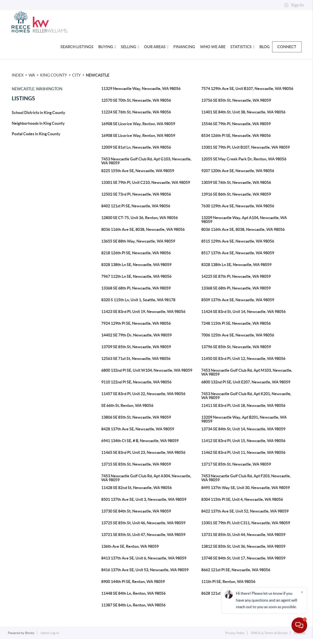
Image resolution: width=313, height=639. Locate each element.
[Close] (302, 592)
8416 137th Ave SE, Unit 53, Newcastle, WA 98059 (145, 570)
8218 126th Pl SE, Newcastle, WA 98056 (136, 253)
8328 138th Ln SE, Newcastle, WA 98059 (136, 265)
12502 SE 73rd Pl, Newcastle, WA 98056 (136, 194)
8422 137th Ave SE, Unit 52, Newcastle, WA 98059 (245, 511)
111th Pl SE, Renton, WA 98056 (228, 581)
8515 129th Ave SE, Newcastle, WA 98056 (237, 241)
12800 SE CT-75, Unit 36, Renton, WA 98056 (139, 218)
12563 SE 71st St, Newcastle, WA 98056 (135, 358)
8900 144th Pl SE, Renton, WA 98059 (133, 581)
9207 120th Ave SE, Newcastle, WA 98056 (237, 171)
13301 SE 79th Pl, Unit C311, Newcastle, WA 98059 (245, 523)
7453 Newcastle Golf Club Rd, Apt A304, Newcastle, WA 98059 (146, 478)
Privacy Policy (235, 633)
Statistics (242, 47)
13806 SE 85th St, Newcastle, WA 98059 (136, 417)
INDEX (17, 75)
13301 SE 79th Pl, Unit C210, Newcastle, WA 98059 (145, 182)
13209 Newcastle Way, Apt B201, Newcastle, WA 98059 (244, 419)
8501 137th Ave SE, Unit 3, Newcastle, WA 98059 (143, 499)
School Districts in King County (38, 112)
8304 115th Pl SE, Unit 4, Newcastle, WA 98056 (242, 499)
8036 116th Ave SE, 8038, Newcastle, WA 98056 (143, 229)
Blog (264, 47)
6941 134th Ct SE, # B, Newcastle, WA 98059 (140, 441)
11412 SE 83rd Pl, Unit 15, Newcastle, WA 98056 (243, 441)
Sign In (294, 5)
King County (53, 75)
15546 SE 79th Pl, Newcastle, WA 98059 (236, 124)
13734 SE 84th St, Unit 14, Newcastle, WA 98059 (243, 429)
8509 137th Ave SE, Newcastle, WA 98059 (237, 300)
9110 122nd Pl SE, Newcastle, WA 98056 (136, 382)
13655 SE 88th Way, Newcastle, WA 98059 (138, 241)
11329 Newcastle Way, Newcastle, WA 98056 (140, 88)
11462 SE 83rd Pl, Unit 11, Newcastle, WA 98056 (243, 452)
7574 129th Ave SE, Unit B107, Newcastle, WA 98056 (247, 88)
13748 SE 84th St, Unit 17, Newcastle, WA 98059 (243, 558)
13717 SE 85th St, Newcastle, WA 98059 (236, 464)
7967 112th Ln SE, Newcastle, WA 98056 (136, 276)
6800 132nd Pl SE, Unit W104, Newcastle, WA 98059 (146, 370)
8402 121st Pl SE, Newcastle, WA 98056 (135, 206)
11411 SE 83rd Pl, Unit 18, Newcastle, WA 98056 (243, 405)
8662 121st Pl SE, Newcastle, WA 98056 (235, 570)
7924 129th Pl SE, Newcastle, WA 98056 (136, 323)
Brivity (29, 633)
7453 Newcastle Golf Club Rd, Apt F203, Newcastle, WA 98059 (246, 478)
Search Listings (76, 47)
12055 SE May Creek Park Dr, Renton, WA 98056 (243, 159)
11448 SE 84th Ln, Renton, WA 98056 (133, 593)
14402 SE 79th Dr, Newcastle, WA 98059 (136, 335)
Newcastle (97, 75)
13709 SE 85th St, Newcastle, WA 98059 (136, 347)
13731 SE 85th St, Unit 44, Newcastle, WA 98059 (243, 535)
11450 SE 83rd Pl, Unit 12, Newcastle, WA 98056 (243, 358)
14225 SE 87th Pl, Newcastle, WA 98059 (236, 276)
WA (32, 75)
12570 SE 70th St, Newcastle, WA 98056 (136, 100)
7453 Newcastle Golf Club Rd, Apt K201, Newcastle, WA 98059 (246, 396)
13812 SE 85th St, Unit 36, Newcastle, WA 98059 (243, 546)
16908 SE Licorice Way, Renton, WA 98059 (138, 124)
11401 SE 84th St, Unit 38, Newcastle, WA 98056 (243, 112)
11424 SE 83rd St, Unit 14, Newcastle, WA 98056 (243, 312)
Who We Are (212, 47)
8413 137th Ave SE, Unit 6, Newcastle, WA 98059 (143, 558)
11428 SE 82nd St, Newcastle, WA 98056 (136, 488)
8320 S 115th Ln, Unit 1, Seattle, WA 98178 (138, 300)
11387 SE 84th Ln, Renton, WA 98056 (133, 605)
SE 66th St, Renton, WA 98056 (127, 405)
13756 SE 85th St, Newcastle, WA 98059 (236, 100)
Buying (107, 47)
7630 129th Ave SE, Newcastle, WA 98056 (237, 206)
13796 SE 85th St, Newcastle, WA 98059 (236, 347)
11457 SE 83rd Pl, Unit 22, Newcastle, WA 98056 (143, 394)
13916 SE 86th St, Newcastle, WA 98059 (236, 194)
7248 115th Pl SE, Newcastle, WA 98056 (236, 323)
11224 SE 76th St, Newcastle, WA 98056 (136, 112)
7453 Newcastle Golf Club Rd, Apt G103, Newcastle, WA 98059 (146, 161)
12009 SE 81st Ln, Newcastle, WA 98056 (136, 147)
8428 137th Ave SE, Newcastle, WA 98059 (137, 429)
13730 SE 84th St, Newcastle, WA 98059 (136, 511)
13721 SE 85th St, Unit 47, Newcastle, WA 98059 (143, 535)
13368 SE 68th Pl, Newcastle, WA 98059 (136, 288)
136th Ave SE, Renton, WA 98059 (130, 546)
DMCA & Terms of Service (269, 633)
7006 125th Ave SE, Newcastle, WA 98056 (237, 335)
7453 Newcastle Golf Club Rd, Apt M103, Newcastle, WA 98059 (246, 372)
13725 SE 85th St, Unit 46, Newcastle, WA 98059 (143, 523)
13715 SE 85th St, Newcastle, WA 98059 (136, 464)
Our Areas (156, 47)
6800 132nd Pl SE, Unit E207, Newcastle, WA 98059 (245, 382)
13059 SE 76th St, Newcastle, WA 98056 (236, 182)
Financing (184, 47)
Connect (286, 47)
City (76, 75)
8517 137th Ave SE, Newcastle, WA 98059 (237, 253)
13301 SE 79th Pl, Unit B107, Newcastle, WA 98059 (245, 147)
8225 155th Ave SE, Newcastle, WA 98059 (137, 171)
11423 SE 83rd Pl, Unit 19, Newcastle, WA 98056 (143, 312)
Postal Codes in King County (36, 134)
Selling (130, 47)
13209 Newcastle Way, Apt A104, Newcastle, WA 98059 (244, 220)
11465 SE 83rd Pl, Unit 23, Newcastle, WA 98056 (143, 452)
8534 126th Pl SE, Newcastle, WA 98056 (236, 135)
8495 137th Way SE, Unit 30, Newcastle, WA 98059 (245, 488)
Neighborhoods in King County (38, 123)
